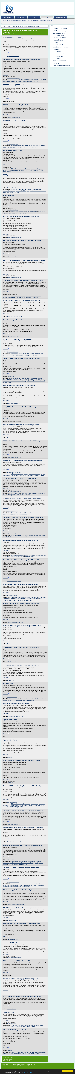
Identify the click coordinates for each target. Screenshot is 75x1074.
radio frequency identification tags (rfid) (22, 597)
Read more (6, 53)
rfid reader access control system (20, 169)
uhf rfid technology (58, 61)
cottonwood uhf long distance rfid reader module (19, 555)
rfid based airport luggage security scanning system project (21, 883)
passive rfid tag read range (18, 189)
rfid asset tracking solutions (15, 806)
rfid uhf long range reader (17, 1025)
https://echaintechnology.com (14, 581)
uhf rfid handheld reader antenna (33, 296)
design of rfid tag (57, 49)
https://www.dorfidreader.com (14, 457)
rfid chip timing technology (37, 475)
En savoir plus (28, 1072)
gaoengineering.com (8, 13)
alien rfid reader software (12, 514)
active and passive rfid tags (18, 381)
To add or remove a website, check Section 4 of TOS (15, 1066)
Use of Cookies (17, 1064)
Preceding (11, 1059)
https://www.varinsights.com (13, 824)
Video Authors (22, 20)
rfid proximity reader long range (32, 1025)
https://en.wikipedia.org (12, 210)
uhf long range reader (16, 1026)
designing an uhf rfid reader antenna (31, 145)
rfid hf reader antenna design (25, 170)
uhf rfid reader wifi (32, 147)
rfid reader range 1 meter (39, 535)
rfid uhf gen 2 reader (12, 170)
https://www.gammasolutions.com (15, 622)
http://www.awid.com (12, 1023)
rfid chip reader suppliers (31, 211)
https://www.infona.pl (12, 595)
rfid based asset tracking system (18, 805)
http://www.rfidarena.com (13, 56)
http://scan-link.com (11, 920)
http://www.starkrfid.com (12, 256)
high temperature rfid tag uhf (17, 353)
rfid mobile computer (21, 297)
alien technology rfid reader (31, 512)
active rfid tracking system (21, 475)
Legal (7, 1064)
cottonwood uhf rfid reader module (18, 556)
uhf (47, 17)
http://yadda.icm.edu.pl (12, 939)
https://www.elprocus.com (13, 882)
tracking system (60, 17)
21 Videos (10, 33)
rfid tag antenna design (59, 33)
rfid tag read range (32, 1052)
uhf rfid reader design (21, 147)
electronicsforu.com (11, 1009)
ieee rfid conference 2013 (15, 698)
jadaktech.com (10, 680)
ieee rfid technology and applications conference (35, 698)
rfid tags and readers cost (26, 79)
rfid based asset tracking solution (20, 804)
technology (21, 17)
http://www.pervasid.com (13, 336)
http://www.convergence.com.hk (14, 316)
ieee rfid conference (7, 700)
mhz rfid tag (56, 63)
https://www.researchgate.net (14, 237)
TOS (10, 1064)
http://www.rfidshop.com (12, 144)
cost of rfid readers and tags (19, 81)
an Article (36, 20)
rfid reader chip (10, 213)
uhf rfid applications (58, 40)
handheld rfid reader (32, 297)
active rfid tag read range (34, 189)
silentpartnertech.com (12, 802)
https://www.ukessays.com (13, 78)
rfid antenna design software (60, 47)
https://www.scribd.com (12, 661)
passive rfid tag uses (9, 191)
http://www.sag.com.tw (12, 643)
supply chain (7, 17)
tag (34, 17)
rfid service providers (29, 1026)
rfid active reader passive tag (25, 863)
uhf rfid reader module (16, 145)
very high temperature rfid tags (32, 353)
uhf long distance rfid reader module (36, 555)
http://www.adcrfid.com (12, 352)
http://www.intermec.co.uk (13, 859)
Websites (15, 20)
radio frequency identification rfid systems (26, 598)
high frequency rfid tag (30, 355)
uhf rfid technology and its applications (22, 700)
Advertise (43, 20)
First (7, 1059)
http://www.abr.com (11, 376)
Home (4, 20)
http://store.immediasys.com (13, 533)
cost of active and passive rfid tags (18, 864)
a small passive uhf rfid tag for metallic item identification (32, 493)
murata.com (10, 782)
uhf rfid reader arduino (29, 556)
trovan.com (10, 736)
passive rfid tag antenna (59, 60)
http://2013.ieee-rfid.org (12, 697)
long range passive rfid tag (21, 1053)
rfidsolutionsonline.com (12, 511)
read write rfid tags (34, 1053)
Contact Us (50, 20)
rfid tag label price (15, 493)
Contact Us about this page (28, 1064)
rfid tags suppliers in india (33, 81)
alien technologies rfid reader (17, 512)
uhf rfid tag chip (57, 51)
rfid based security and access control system (23, 885)
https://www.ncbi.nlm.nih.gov (13, 117)
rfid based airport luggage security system (22, 886)
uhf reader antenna (58, 44)
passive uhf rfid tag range (23, 191)
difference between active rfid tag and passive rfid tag (26, 378)
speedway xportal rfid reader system (18, 211)
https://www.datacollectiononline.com (15, 842)
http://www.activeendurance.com (14, 472)
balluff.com (9, 1050)
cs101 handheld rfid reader (27, 535)
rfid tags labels (12, 495)
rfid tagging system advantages (33, 474)
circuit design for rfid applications (61, 65)
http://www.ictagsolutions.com (14, 491)
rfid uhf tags (56, 39)
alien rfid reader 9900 (23, 514)
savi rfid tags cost (14, 79)
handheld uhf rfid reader (9, 297)
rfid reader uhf (56, 42)
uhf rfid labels (56, 58)
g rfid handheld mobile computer (18, 296)
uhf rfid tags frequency (23, 495)
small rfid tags (19, 355)
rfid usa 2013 (23, 698)
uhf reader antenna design (60, 32)
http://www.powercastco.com (13, 403)
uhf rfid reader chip (58, 56)
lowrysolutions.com (11, 437)
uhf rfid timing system (17, 474)
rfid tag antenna (57, 46)
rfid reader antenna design (60, 37)
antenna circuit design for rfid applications (60, 53)
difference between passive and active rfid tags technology (18, 379)
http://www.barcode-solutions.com (15, 188)
